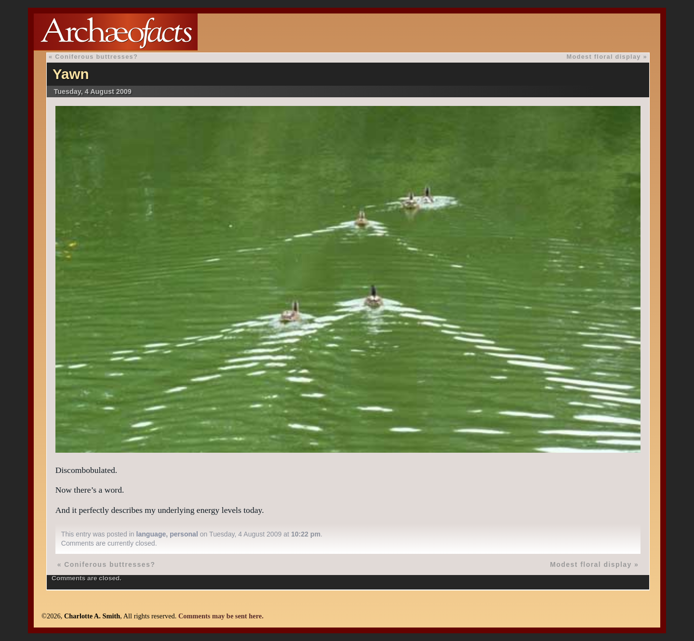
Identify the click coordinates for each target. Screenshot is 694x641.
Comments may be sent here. (221, 616)
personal (184, 534)
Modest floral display (604, 56)
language (151, 534)
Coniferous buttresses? (96, 56)
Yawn (71, 74)
